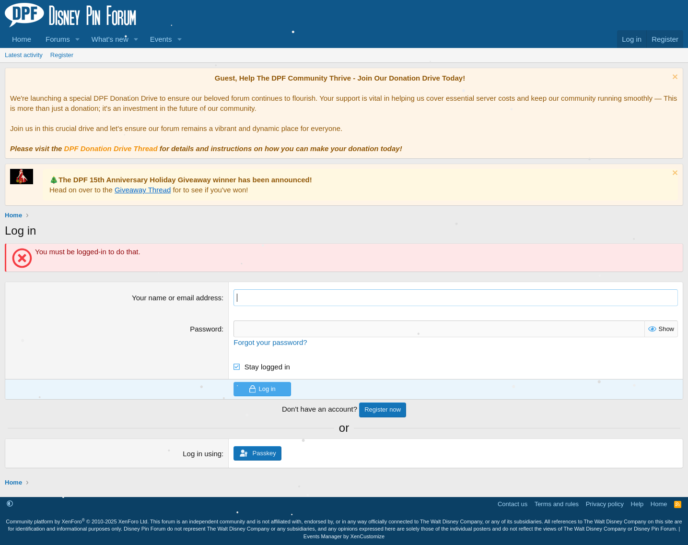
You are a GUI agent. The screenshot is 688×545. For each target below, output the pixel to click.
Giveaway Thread (143, 190)
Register (61, 55)
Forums (58, 39)
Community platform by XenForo (77, 521)
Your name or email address (177, 298)
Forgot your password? (270, 342)
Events (161, 39)
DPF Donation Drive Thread (111, 148)
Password (206, 329)
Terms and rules (557, 504)
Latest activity (24, 55)
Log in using (202, 454)
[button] (77, 39)
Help (637, 504)
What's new (110, 39)
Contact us (512, 504)
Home (21, 39)
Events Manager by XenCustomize (344, 536)
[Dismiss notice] (674, 78)
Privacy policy (605, 504)
